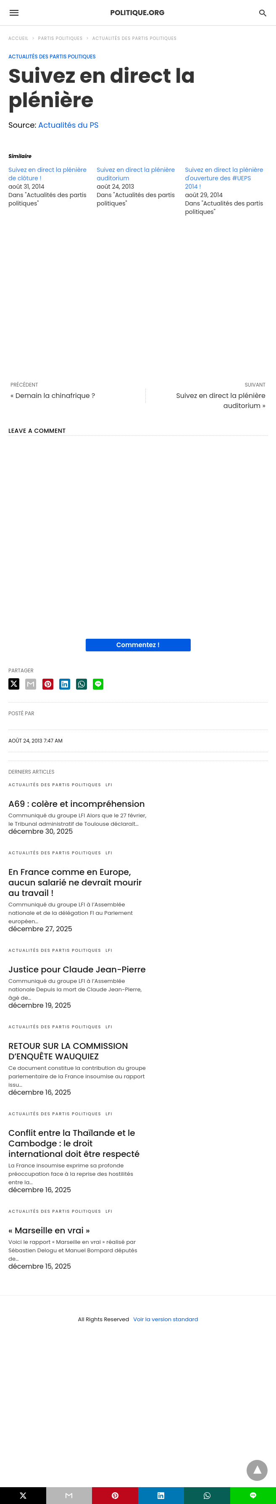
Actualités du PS (68, 125)
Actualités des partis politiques (134, 38)
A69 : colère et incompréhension (76, 804)
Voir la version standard (165, 1319)
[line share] (98, 684)
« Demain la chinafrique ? (53, 395)
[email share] (30, 684)
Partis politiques (60, 38)
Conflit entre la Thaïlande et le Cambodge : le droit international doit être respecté (73, 1143)
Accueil (18, 38)
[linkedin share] (64, 684)
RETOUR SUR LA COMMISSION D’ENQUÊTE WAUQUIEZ (68, 1051)
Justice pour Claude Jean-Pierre (77, 969)
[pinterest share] (47, 684)
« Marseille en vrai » (49, 1230)
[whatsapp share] (81, 684)
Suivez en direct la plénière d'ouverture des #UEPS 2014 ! (224, 178)
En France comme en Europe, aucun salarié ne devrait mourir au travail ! (75, 882)
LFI (109, 785)
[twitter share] (13, 684)
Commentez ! (138, 644)
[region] (138, 298)
